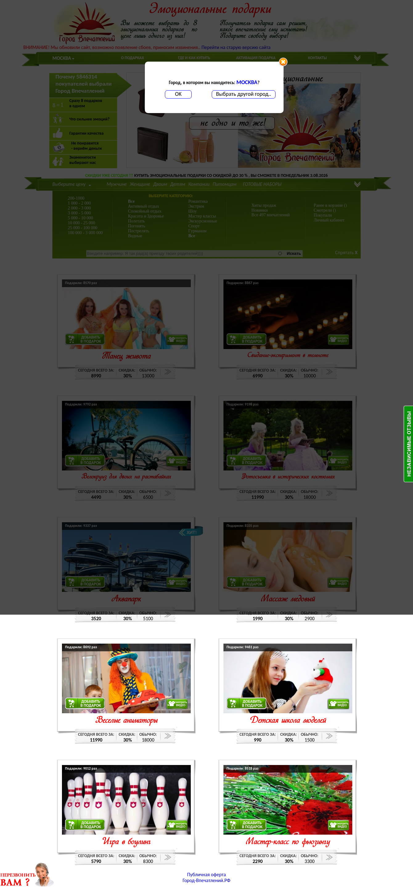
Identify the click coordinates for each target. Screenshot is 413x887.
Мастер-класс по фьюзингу (288, 842)
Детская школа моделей (288, 720)
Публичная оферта (206, 874)
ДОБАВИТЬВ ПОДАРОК (90, 703)
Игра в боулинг (126, 842)
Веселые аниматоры (126, 720)
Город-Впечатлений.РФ (207, 880)
